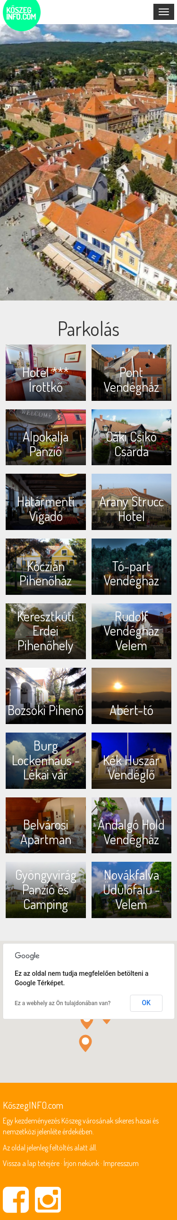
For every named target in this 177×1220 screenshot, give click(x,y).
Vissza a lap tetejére (31, 1163)
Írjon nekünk (81, 1163)
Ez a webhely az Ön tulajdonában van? (62, 1003)
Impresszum (121, 1163)
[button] (86, 1020)
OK (146, 1003)
